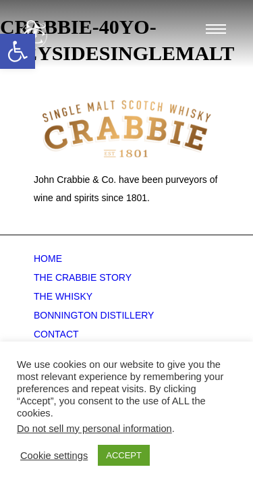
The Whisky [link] (63, 296)
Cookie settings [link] (54, 455)
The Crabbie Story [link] (83, 277)
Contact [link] (56, 334)
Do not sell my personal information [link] (94, 428)
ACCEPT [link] (124, 455)
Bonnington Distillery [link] (94, 315)
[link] (17, 51)
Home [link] (48, 258)
